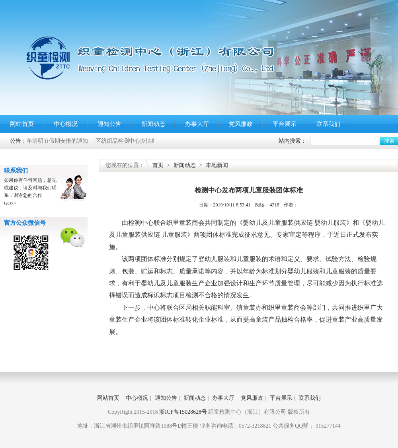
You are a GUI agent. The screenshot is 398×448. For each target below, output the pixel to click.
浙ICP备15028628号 (183, 412)
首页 (158, 165)
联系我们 (328, 124)
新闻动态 (153, 124)
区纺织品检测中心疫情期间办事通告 (141, 141)
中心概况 (66, 124)
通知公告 (109, 124)
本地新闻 (217, 165)
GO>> (10, 203)
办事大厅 (197, 124)
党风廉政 (241, 124)
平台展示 (285, 124)
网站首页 (22, 124)
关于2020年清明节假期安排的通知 (47, 141)
